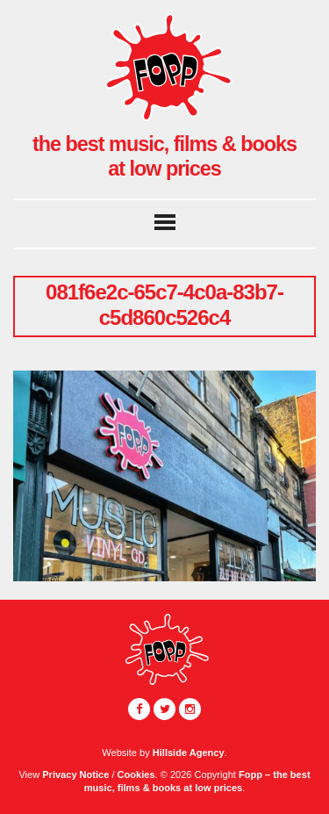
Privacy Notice (75, 774)
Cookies (136, 774)
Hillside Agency (189, 752)
